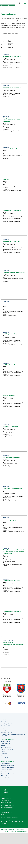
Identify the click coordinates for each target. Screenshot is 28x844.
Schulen (3, 737)
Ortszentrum (4, 763)
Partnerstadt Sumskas (6, 761)
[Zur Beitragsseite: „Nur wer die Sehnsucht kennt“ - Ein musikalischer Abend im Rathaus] (14, 529)
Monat (3, 47)
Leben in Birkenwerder (7, 731)
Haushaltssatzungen (6, 749)
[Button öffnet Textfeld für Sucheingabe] (20, 3)
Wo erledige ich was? (6, 715)
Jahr (2, 44)
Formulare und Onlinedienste (8, 718)
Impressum (4, 821)
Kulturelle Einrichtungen (7, 757)
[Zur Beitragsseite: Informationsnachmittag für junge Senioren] (14, 283)
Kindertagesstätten (6, 739)
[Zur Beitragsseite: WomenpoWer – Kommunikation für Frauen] (14, 313)
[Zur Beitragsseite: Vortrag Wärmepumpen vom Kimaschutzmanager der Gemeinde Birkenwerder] (14, 128)
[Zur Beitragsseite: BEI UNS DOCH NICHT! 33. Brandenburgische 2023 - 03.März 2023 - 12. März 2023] (14, 653)
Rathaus (3, 712)
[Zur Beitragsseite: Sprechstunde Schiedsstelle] (14, 159)
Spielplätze (4, 745)
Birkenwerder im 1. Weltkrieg (8, 765)
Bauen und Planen (5, 735)
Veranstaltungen (5, 755)
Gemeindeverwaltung (6, 713)
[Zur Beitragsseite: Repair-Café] (14, 190)
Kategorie (3, 41)
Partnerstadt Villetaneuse (7, 759)
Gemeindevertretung (6, 724)
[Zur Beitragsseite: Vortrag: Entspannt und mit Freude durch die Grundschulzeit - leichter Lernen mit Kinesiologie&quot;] (14, 560)
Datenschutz (11, 821)
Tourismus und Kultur (7, 753)
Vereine (3, 743)
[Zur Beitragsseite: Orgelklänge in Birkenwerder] (14, 437)
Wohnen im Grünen (6, 733)
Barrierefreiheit (21, 821)
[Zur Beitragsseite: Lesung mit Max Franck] (14, 406)
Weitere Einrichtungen (7, 741)
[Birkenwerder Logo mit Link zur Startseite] (5, 3)
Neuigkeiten (4, 720)
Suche (2, 806)
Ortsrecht (3, 747)
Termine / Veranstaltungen (8, 722)
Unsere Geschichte (6, 770)
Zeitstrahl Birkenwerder (7, 767)
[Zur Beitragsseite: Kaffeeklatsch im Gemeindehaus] (14, 468)
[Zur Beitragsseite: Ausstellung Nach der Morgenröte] (14, 67)
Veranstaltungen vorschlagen (10, 33)
